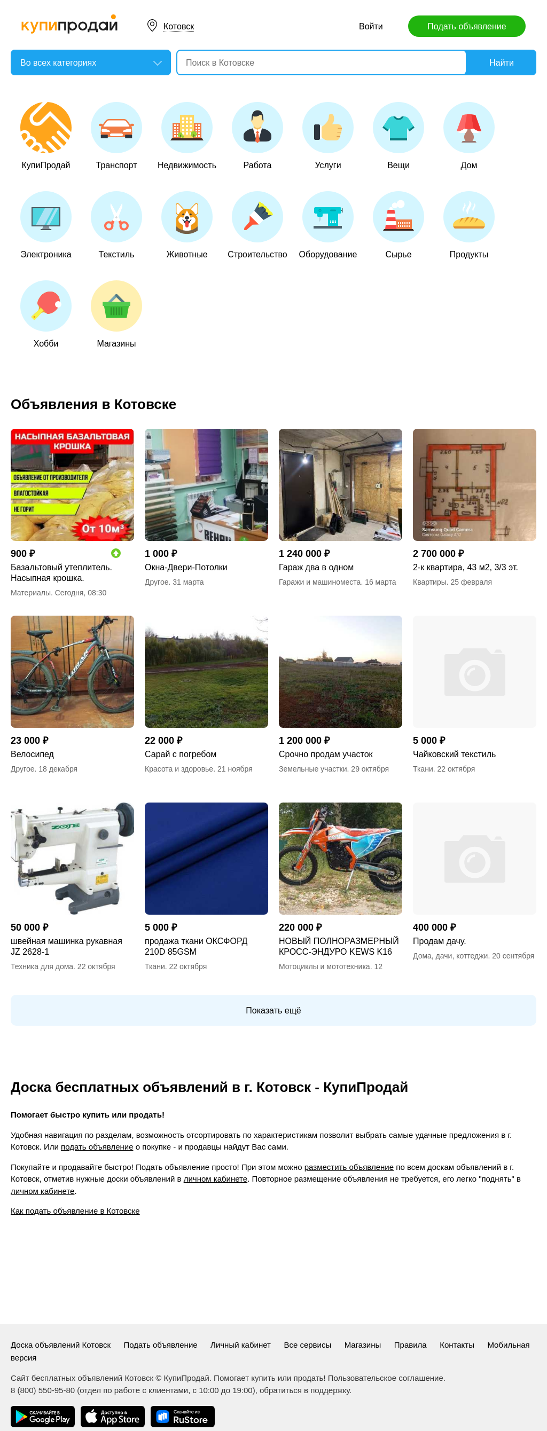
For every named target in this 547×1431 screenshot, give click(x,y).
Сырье (398, 225)
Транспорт (116, 136)
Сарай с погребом (180, 754)
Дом (469, 136)
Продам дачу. (439, 941)
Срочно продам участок (326, 754)
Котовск (178, 26)
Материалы (31, 592)
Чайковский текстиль (454, 754)
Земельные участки (313, 769)
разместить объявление (349, 1166)
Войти (371, 26)
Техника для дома (42, 966)
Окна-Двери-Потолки (186, 567)
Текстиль (116, 225)
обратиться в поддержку (304, 1390)
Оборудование (328, 225)
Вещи (398, 136)
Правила (410, 1344)
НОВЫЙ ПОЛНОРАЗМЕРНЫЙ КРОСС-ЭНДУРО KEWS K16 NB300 (339, 947)
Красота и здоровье (179, 769)
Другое (156, 582)
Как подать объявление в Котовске (75, 1210)
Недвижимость (187, 136)
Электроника (46, 225)
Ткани (423, 769)
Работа (257, 136)
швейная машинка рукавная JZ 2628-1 (66, 946)
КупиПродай (46, 136)
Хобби (46, 314)
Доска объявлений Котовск (61, 1344)
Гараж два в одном (316, 567)
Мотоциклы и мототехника (324, 966)
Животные (187, 225)
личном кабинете (215, 1178)
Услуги (328, 136)
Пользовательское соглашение (385, 1377)
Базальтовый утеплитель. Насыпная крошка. (61, 573)
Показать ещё (273, 1010)
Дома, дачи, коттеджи (450, 956)
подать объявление (97, 1146)
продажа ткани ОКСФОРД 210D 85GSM (196, 946)
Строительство (257, 225)
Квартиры (430, 582)
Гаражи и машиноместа (320, 582)
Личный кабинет (240, 1344)
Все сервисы (307, 1344)
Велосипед (32, 754)
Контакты (457, 1344)
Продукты (469, 225)
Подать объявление (466, 26)
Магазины (116, 314)
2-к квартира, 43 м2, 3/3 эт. (465, 567)
